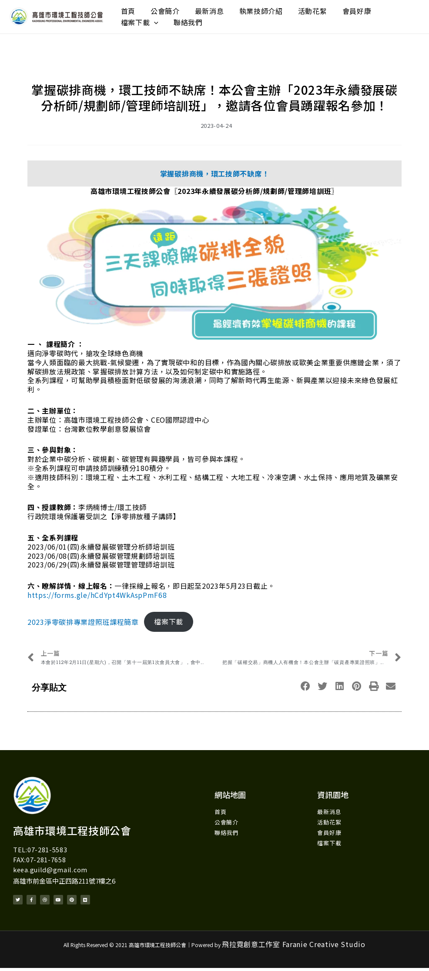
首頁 (124, 8)
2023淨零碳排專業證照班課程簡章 (83, 623)
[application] (377, 8)
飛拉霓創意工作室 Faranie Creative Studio (293, 947)
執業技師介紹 (238, 8)
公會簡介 (155, 8)
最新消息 (193, 8)
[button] (305, 688)
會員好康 (320, 8)
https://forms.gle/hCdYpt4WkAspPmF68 (97, 596)
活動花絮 (283, 8)
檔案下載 (363, 8)
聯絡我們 (132, 26)
